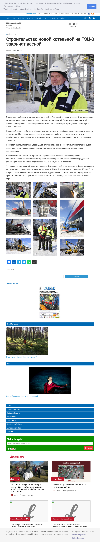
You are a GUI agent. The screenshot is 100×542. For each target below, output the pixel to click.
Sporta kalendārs (13, 409)
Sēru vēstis (11, 420)
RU (46, 18)
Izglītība (21, 18)
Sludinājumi (64, 13)
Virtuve (10, 432)
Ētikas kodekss (78, 538)
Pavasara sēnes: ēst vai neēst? (21, 357)
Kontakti (82, 13)
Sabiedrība (10, 18)
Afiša (9, 406)
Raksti (9, 34)
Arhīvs (74, 13)
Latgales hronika (13, 413)
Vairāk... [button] (64, 18)
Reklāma (53, 13)
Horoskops (11, 417)
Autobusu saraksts (14, 428)
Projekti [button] (54, 18)
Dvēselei (38, 18)
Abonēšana (43, 13)
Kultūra (30, 18)
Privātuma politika (79, 535)
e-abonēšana (31, 13)
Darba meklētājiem (14, 424)
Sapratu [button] (91, 6)
